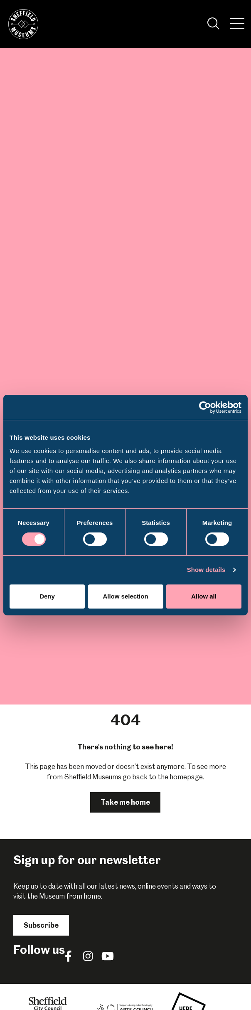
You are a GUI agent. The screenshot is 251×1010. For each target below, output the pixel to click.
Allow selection (125, 596)
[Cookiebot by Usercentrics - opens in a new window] (205, 407)
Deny (47, 596)
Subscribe (41, 925)
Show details (206, 569)
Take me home (125, 802)
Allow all (204, 596)
